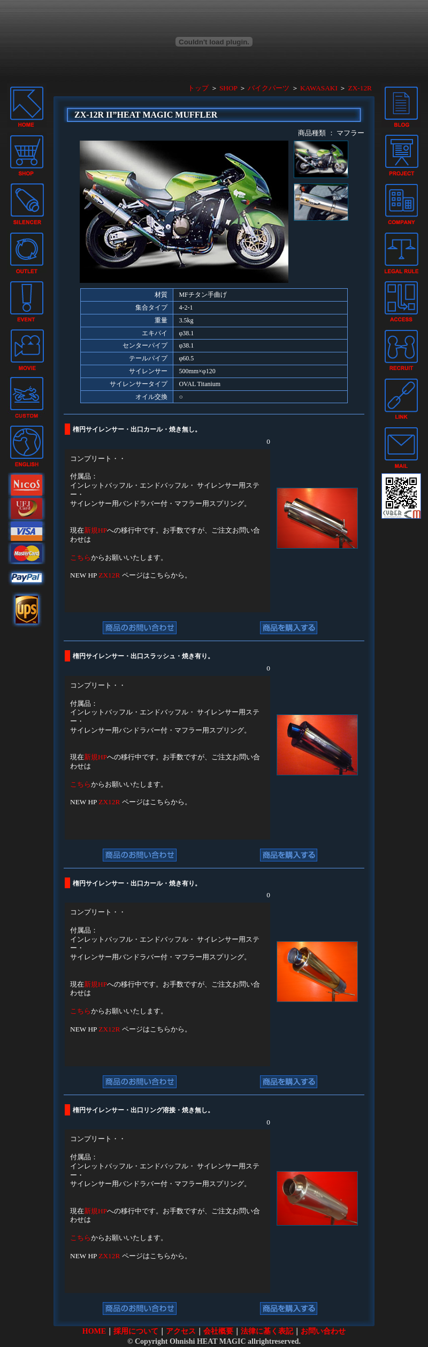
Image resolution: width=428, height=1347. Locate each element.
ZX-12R (360, 88)
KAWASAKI (319, 88)
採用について (135, 1331)
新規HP (95, 530)
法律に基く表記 (267, 1331)
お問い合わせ (323, 1331)
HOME (94, 1331)
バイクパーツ (268, 88)
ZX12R (109, 575)
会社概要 (218, 1331)
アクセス (181, 1331)
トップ (198, 88)
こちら (80, 557)
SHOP (228, 88)
